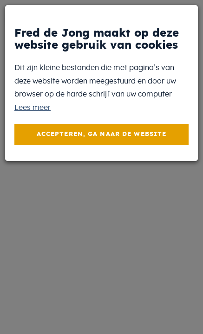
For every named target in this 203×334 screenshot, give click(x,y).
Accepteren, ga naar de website (102, 134)
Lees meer (32, 107)
